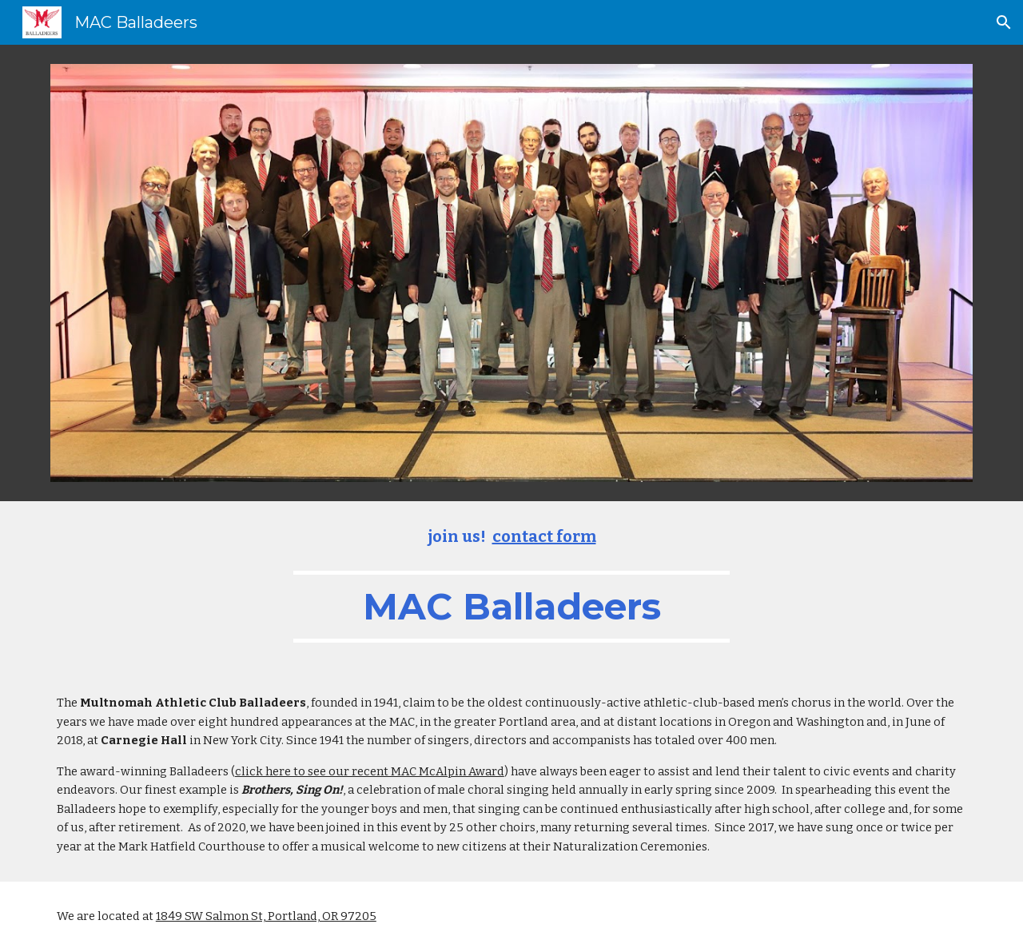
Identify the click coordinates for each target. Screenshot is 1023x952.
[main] (511, 584)
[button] (1004, 22)
